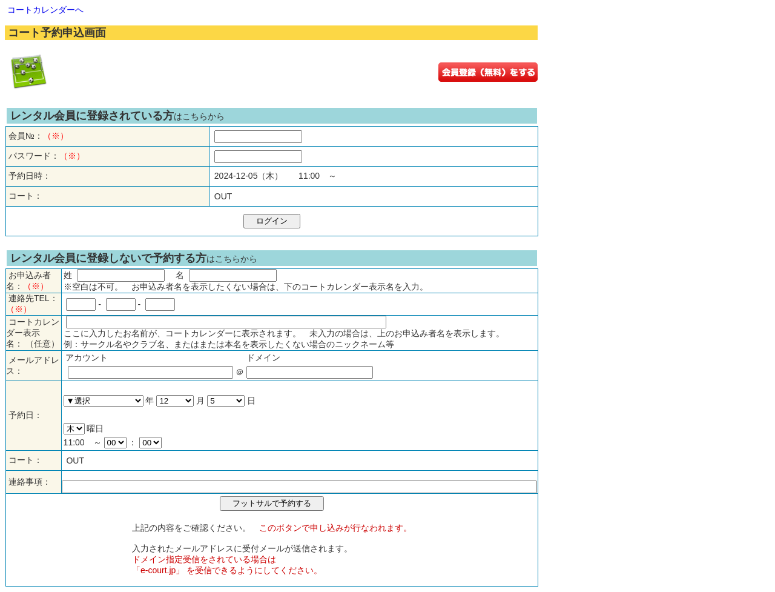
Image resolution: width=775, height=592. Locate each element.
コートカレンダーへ (45, 10)
